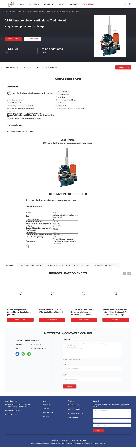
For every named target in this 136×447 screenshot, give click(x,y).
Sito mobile (65, 440)
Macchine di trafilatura (74, 409)
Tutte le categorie (73, 417)
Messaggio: (67, 339)
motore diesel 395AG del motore (30, 265)
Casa (6, 11)
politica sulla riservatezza (79, 440)
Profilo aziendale (47, 405)
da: (65, 364)
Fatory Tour (46, 409)
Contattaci (69, 386)
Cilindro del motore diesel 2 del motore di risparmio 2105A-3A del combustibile (82, 312)
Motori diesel (21, 11)
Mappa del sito (54, 440)
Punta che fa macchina (74, 405)
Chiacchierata (33, 39)
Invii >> (99, 431)
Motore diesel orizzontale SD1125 (106, 265)
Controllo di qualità (48, 413)
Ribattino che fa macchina (75, 413)
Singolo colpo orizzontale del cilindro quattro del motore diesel (68, 265)
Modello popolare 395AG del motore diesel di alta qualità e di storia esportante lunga (115, 312)
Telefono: (67, 375)
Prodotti (13, 11)
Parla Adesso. (13, 39)
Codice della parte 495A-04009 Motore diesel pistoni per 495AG (19, 312)
